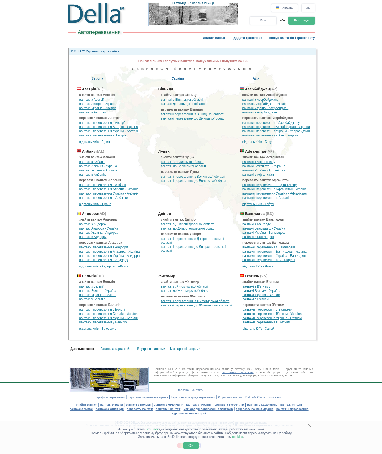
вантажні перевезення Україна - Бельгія (108, 318)
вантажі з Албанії (92, 162)
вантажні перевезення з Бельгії (102, 309)
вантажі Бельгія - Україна (97, 291)
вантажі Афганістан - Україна (263, 166)
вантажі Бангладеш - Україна (263, 228)
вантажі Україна (111, 404)
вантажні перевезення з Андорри (103, 247)
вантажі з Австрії (91, 100)
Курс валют (276, 397)
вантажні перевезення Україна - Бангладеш (274, 256)
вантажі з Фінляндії (110, 409)
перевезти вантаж (140, 409)
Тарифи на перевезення (110, 397)
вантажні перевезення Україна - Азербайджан (276, 131)
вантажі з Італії (291, 404)
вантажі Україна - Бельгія (97, 295)
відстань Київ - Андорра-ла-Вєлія (103, 266)
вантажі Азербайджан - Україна (265, 104)
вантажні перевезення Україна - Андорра (109, 256)
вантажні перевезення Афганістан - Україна (274, 189)
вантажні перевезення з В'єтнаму (267, 309)
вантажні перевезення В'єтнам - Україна (272, 314)
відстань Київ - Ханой (258, 328)
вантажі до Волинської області (183, 166)
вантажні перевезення (292, 409)
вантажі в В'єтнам (255, 299)
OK (191, 445)
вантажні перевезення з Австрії (102, 123)
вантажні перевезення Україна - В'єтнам (272, 318)
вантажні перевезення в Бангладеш (268, 260)
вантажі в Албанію (92, 175)
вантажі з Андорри (93, 224)
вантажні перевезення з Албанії (102, 185)
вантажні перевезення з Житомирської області (195, 301)
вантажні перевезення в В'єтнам (266, 322)
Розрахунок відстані (230, 397)
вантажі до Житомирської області (185, 291)
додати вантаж (215, 38)
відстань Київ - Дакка (258, 266)
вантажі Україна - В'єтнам (261, 295)
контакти (197, 389)
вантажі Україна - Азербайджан (265, 108)
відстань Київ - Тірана (95, 204)
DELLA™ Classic (255, 397)
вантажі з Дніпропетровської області (187, 224)
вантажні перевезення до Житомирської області (196, 305)
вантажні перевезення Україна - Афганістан (274, 193)
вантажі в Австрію (92, 112)
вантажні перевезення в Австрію (103, 135)
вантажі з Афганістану (258, 162)
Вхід (263, 20)
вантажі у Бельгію (92, 299)
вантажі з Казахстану (262, 404)
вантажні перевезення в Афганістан (268, 198)
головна (183, 389)
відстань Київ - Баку (257, 142)
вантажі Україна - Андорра (98, 233)
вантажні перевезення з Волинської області (193, 176)
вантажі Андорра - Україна (98, 228)
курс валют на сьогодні (189, 413)
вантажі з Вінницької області (182, 100)
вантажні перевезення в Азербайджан (270, 135)
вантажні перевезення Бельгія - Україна (108, 314)
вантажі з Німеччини (168, 404)
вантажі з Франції (198, 404)
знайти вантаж (86, 404)
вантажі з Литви (81, 409)
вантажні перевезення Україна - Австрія (108, 131)
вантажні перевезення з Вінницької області (192, 114)
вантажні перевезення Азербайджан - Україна (276, 127)
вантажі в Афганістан (258, 175)
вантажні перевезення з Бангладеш (268, 247)
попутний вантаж (168, 409)
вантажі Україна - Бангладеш (263, 233)
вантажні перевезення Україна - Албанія (109, 193)
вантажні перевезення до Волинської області (194, 181)
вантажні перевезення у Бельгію (103, 322)
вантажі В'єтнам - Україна (261, 291)
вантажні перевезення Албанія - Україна (109, 189)
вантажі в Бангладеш (258, 237)
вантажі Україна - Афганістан (263, 170)
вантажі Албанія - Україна (98, 166)
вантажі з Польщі (138, 404)
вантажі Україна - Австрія (97, 108)
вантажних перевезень (237, 372)
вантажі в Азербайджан (259, 112)
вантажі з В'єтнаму (256, 286)
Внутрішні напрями (151, 349)
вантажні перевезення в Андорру (103, 260)
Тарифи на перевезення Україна (148, 397)
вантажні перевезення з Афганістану (269, 185)
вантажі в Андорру (93, 237)
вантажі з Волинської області (182, 162)
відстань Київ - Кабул (258, 204)
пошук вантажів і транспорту (292, 38)
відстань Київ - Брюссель (97, 328)
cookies (152, 429)
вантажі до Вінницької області (183, 104)
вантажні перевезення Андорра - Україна (109, 251)
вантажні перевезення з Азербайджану (271, 123)
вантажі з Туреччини (229, 404)
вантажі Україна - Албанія (98, 170)
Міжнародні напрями (185, 349)
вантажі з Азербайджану (260, 100)
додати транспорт (247, 38)
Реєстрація (301, 20)
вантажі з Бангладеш (258, 224)
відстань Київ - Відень (95, 142)
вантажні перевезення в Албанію (103, 198)
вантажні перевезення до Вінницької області (193, 118)
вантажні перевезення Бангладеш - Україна (274, 251)
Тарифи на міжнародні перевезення (193, 397)
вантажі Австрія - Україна (97, 104)
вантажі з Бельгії (91, 286)
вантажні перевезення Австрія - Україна (108, 127)
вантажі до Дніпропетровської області (189, 228)
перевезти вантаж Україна (254, 409)
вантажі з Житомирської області (184, 286)
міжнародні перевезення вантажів (208, 409)
